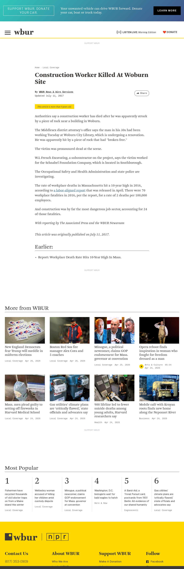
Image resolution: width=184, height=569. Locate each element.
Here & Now (100, 503)
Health (98, 423)
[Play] (141, 367)
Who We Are (60, 562)
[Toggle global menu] (8, 33)
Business (144, 419)
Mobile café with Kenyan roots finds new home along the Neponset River (157, 409)
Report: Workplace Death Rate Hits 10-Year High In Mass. (79, 258)
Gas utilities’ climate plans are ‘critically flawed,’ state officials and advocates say (69, 409)
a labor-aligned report (69, 191)
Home (37, 68)
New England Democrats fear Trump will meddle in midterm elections (24, 351)
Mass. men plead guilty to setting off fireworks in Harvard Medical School (23, 409)
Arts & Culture (154, 365)
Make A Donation (110, 562)
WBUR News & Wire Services (56, 92)
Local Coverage (51, 68)
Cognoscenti (131, 511)
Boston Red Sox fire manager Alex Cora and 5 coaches (66, 351)
